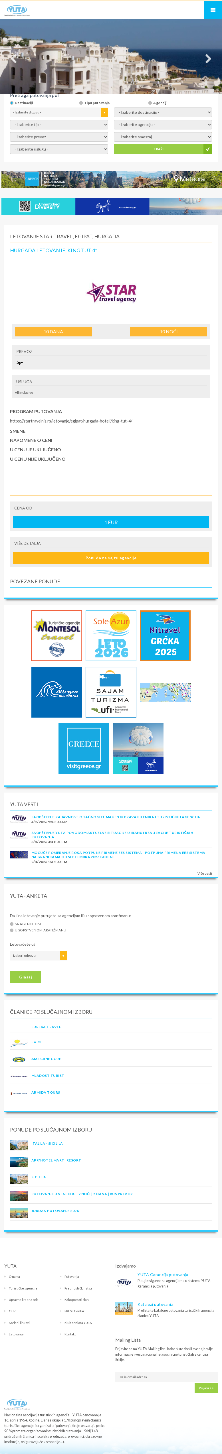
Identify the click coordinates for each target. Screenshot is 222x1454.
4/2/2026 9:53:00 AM (49, 822)
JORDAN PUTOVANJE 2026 (55, 1211)
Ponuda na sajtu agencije (111, 557)
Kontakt (70, 1334)
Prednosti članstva (78, 1288)
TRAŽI (159, 149)
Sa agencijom (28, 924)
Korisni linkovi (19, 1323)
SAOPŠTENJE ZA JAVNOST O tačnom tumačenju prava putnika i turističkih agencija (115, 817)
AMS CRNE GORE (46, 1059)
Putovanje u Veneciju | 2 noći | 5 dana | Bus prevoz (82, 1194)
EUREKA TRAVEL (46, 1027)
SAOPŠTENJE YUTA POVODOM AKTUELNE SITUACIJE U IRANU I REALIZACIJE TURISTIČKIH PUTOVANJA (112, 834)
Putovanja (71, 1276)
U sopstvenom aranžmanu (40, 930)
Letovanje (16, 1334)
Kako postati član (76, 1299)
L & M (36, 1042)
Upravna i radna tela (24, 1299)
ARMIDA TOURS (45, 1092)
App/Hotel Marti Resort (56, 1160)
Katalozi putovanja (155, 1304)
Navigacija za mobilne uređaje (213, 10)
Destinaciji (24, 103)
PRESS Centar (74, 1311)
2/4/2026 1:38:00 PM (49, 862)
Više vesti (204, 873)
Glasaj (25, 976)
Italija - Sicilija (47, 1143)
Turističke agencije (23, 1288)
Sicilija (38, 1177)
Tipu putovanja (97, 103)
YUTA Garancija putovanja (163, 1274)
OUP (12, 1311)
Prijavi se (206, 1388)
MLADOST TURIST (47, 1075)
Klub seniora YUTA (78, 1323)
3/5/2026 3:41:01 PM (49, 842)
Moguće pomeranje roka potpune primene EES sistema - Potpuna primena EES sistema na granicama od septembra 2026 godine (118, 854)
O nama (14, 1276)
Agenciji (160, 103)
